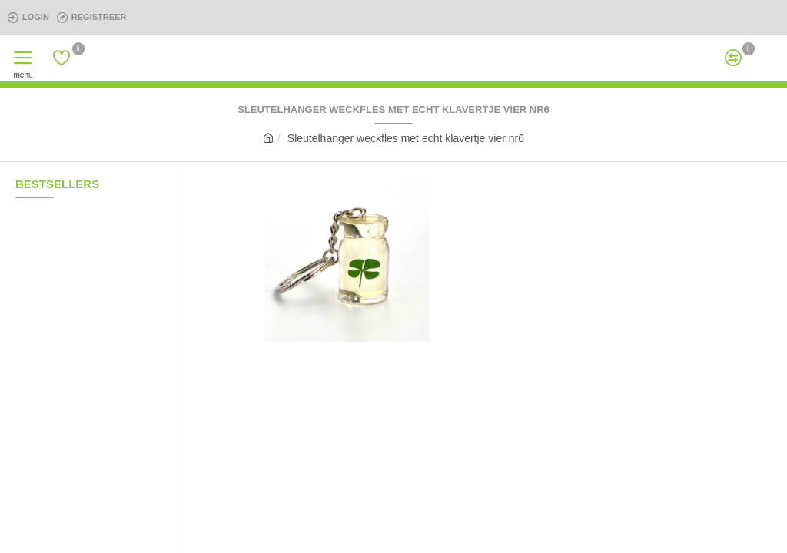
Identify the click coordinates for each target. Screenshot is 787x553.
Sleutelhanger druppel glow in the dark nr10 (117, 342)
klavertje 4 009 (103, 279)
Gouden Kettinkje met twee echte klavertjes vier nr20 (117, 405)
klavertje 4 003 (103, 468)
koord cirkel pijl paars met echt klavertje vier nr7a (117, 217)
